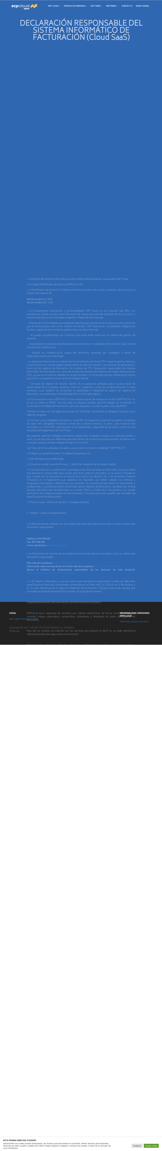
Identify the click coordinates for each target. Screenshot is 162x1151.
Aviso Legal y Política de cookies (23, 618)
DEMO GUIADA (142, 5)
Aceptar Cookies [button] (151, 1146)
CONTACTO (126, 5)
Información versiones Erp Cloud (134, 621)
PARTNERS (111, 5)
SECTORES (96, 5)
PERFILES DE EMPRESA (74, 5)
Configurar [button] (137, 1146)
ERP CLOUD (53, 5)
